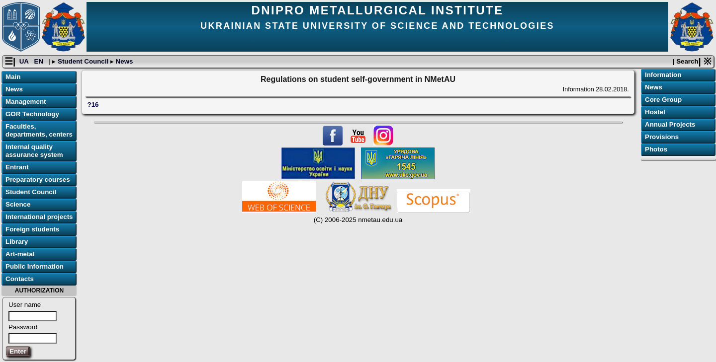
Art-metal (20, 254)
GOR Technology (32, 114)
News (123, 61)
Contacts (19, 279)
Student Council (83, 61)
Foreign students (32, 229)
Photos (656, 149)
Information (663, 74)
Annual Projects (670, 124)
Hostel (655, 112)
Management (25, 101)
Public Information (34, 266)
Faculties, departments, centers (39, 130)
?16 (93, 104)
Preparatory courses (37, 179)
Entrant (17, 167)
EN (39, 61)
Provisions (662, 137)
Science (17, 204)
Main (12, 76)
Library (16, 241)
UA (24, 61)
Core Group (663, 99)
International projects (39, 216)
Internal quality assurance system (34, 150)
